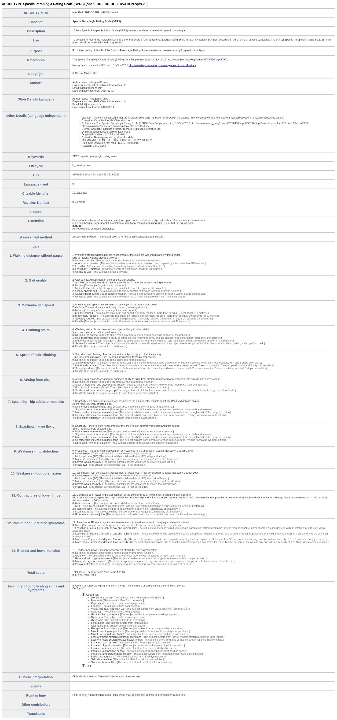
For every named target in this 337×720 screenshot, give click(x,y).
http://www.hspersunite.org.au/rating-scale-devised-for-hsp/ (162, 65)
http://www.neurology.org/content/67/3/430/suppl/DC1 (197, 59)
